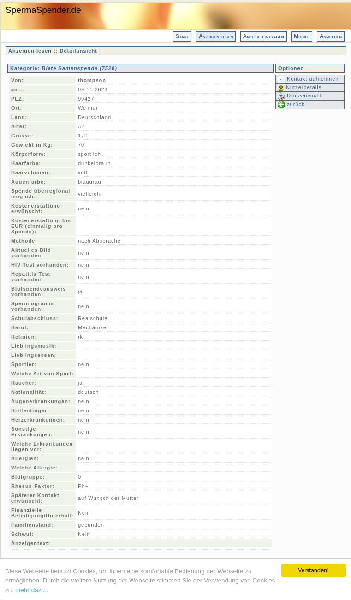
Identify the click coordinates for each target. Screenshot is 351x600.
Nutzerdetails (299, 87)
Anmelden (331, 36)
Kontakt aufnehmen (308, 79)
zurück (291, 104)
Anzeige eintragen (263, 36)
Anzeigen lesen (216, 36)
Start (182, 36)
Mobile (301, 36)
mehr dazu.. (31, 590)
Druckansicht (300, 95)
